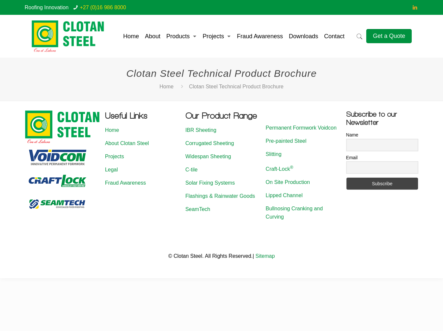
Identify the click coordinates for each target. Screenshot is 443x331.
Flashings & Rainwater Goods (220, 196)
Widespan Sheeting (208, 156)
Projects (114, 156)
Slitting (274, 154)
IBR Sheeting (200, 130)
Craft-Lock (279, 169)
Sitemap (265, 256)
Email (352, 157)
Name (352, 134)
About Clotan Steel (127, 143)
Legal (111, 169)
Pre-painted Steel (286, 141)
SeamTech (197, 209)
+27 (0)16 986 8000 (103, 7)
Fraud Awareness (125, 183)
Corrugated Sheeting (209, 143)
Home (166, 86)
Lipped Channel (284, 195)
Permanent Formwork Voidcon (301, 128)
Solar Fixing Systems (210, 183)
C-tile (191, 169)
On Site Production (288, 182)
